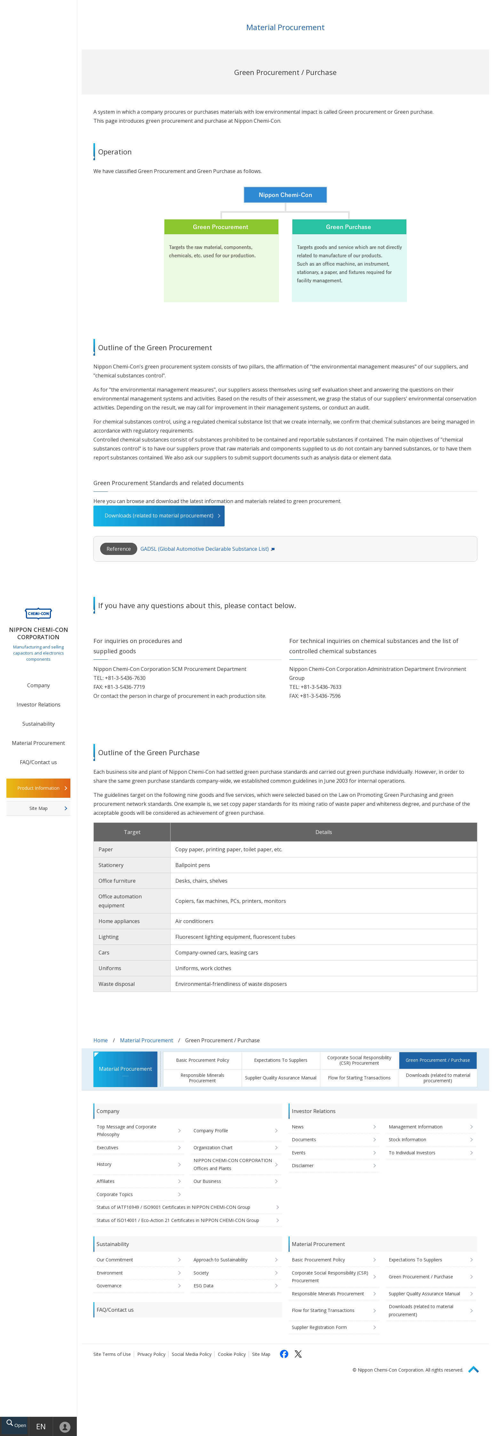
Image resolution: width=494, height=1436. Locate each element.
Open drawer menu (20, 1424)
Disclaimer (303, 1165)
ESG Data (203, 1286)
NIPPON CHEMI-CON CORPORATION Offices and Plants (233, 1164)
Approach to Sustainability (220, 1260)
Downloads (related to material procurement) (159, 515)
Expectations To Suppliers (280, 1060)
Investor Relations (38, 704)
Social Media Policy (191, 1354)
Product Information (38, 788)
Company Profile (211, 1130)
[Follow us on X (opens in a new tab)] (298, 1354)
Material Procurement (38, 743)
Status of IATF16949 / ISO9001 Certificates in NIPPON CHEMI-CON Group (173, 1207)
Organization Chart (213, 1147)
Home (100, 1040)
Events (299, 1153)
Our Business (207, 1181)
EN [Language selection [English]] (41, 1426)
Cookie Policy (232, 1354)
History (104, 1164)
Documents (304, 1139)
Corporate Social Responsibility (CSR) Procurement (359, 1060)
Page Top (476, 1368)
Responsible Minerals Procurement (202, 1078)
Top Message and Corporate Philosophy (126, 1131)
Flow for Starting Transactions (359, 1078)
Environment (110, 1273)
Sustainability (38, 723)
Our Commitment (115, 1260)
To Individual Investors (412, 1153)
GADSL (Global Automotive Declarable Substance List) (204, 548)
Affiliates (106, 1181)
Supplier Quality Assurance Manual (280, 1078)
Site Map (38, 808)
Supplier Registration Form (319, 1327)
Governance (109, 1286)
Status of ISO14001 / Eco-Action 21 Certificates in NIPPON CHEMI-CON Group (178, 1220)
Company (38, 685)
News (298, 1127)
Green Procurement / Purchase (438, 1060)
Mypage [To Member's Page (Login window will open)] (65, 1426)
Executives (107, 1147)
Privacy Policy (151, 1354)
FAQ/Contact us (38, 762)
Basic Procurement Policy (202, 1060)
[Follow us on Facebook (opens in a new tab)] (284, 1354)
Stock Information (407, 1139)
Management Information (415, 1127)
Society (201, 1273)
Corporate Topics (115, 1194)
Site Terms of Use (112, 1354)
